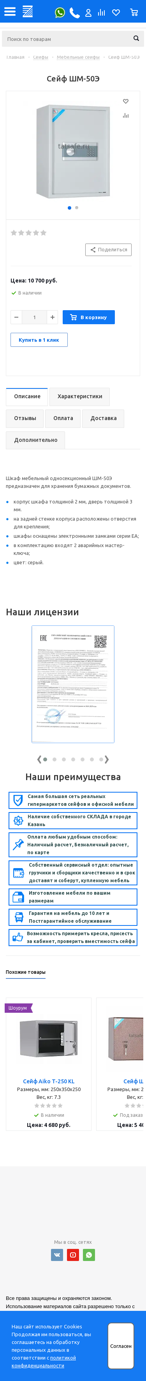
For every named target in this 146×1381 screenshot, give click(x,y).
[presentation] (39, 758)
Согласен (121, 1346)
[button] (45, 759)
